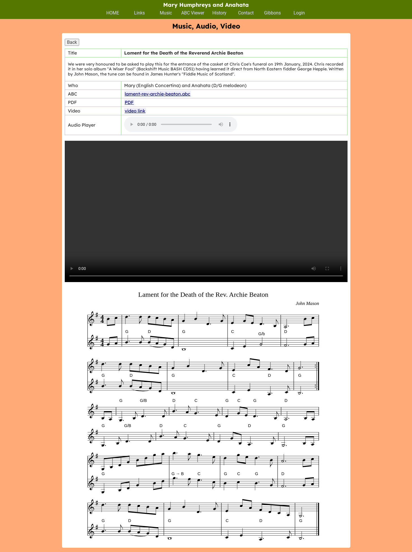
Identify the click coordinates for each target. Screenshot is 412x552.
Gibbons (272, 13)
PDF (129, 102)
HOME (112, 13)
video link (135, 111)
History (219, 13)
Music (166, 13)
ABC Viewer (192, 13)
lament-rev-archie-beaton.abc (157, 94)
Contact (246, 13)
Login (299, 13)
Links (139, 13)
